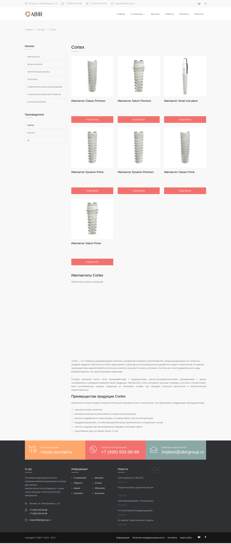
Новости (169, 14)
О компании (137, 14)
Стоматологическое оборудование (44, 88)
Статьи (98, 484)
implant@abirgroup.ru (125, 4)
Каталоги (199, 14)
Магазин (155, 14)
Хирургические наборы (38, 73)
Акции (77, 489)
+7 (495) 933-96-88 (73, 4)
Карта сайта (186, 538)
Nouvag (31, 133)
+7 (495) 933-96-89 (98, 4)
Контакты (184, 14)
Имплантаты (33, 57)
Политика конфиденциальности (148, 538)
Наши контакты (56, 452)
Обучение (100, 489)
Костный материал (36, 103)
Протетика (32, 80)
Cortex (30, 126)
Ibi (28, 141)
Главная (121, 14)
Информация (122, 538)
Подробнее (92, 120)
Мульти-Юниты (34, 65)
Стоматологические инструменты (44, 95)
